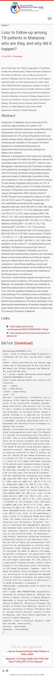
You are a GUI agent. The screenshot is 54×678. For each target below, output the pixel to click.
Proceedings (17, 56)
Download (23, 343)
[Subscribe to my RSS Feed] (4, 670)
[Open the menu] (50, 19)
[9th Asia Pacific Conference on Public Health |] (27, 7)
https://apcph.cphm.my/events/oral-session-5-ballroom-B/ (28, 334)
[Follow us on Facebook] (8, 670)
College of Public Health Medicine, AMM (29, 675)
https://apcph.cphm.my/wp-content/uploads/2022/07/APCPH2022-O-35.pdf (27, 328)
